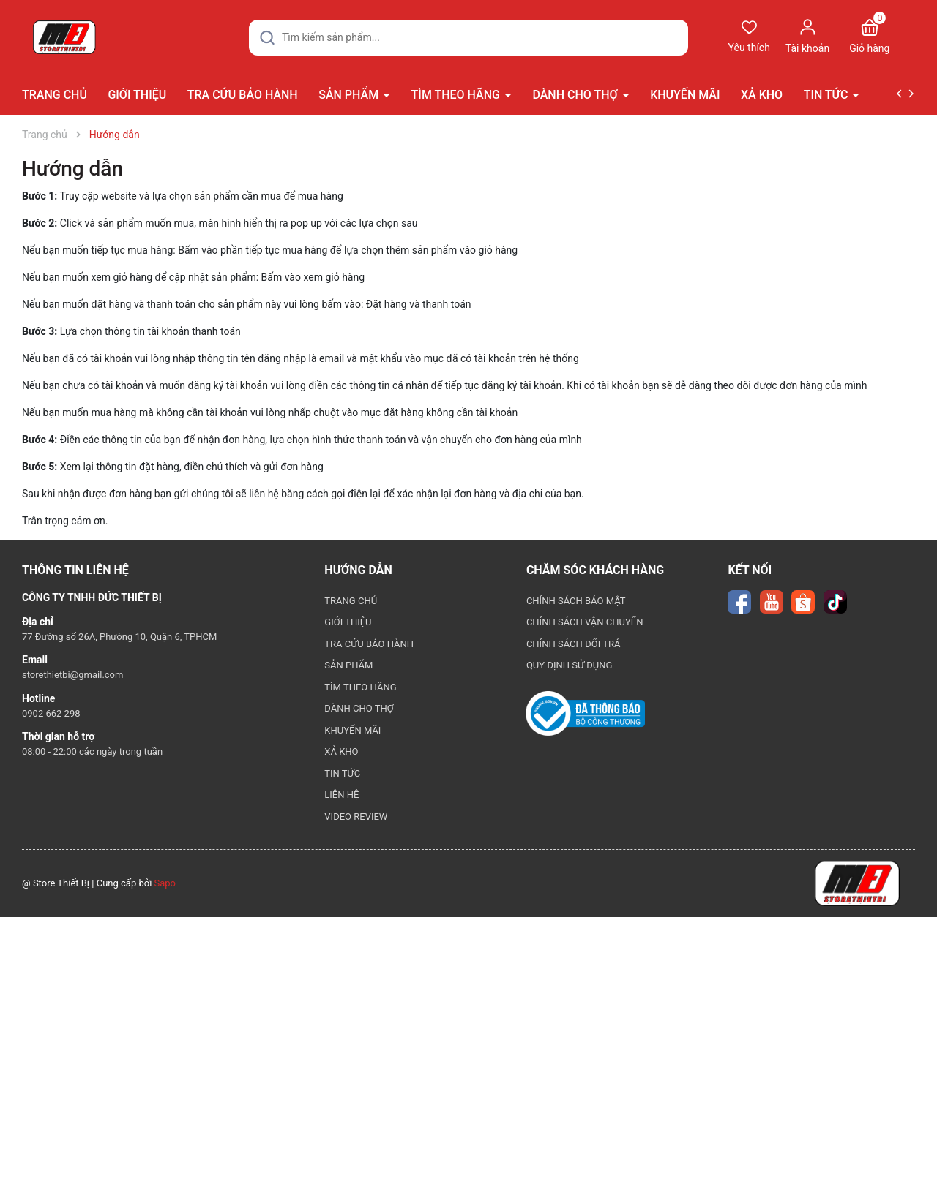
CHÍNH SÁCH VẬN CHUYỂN (584, 621)
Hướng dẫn (72, 168)
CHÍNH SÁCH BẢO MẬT (576, 600)
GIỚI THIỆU (137, 95)
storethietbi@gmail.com (72, 674)
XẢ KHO (762, 95)
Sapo (165, 883)
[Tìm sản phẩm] (468, 38)
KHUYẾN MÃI (685, 95)
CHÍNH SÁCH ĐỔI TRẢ (573, 643)
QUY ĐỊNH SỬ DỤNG (569, 665)
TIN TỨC (827, 95)
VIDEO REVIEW (355, 816)
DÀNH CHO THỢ (576, 95)
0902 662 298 (51, 713)
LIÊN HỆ (341, 794)
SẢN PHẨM (349, 95)
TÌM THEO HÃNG (457, 95)
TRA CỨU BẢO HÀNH (242, 95)
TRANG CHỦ (54, 95)
